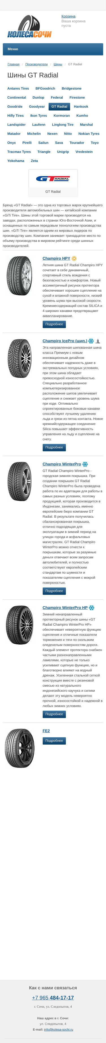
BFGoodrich (45, 88)
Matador (14, 134)
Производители (36, 64)
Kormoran (62, 116)
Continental (16, 97)
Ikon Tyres (38, 116)
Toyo (95, 143)
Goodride (14, 107)
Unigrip (63, 152)
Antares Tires (18, 88)
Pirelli (27, 143)
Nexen (52, 134)
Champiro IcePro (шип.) (65, 341)
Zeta (34, 161)
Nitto (68, 134)
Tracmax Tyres (19, 152)
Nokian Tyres (88, 134)
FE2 (46, 730)
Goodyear (37, 107)
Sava (59, 143)
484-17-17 (62, 998)
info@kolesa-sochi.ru (58, 1029)
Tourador (77, 143)
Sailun (43, 143)
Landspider (16, 125)
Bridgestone (72, 88)
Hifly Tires (15, 116)
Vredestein (84, 152)
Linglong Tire (62, 125)
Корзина (69, 16)
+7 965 (41, 998)
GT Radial (59, 107)
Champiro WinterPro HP (65, 607)
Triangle (44, 152)
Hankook (81, 107)
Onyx (11, 143)
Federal (57, 97)
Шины (58, 64)
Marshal (86, 125)
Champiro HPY (56, 258)
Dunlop (38, 97)
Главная (14, 64)
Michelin (34, 134)
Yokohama (15, 161)
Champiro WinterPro (62, 464)
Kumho (82, 116)
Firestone (77, 97)
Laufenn (39, 125)
